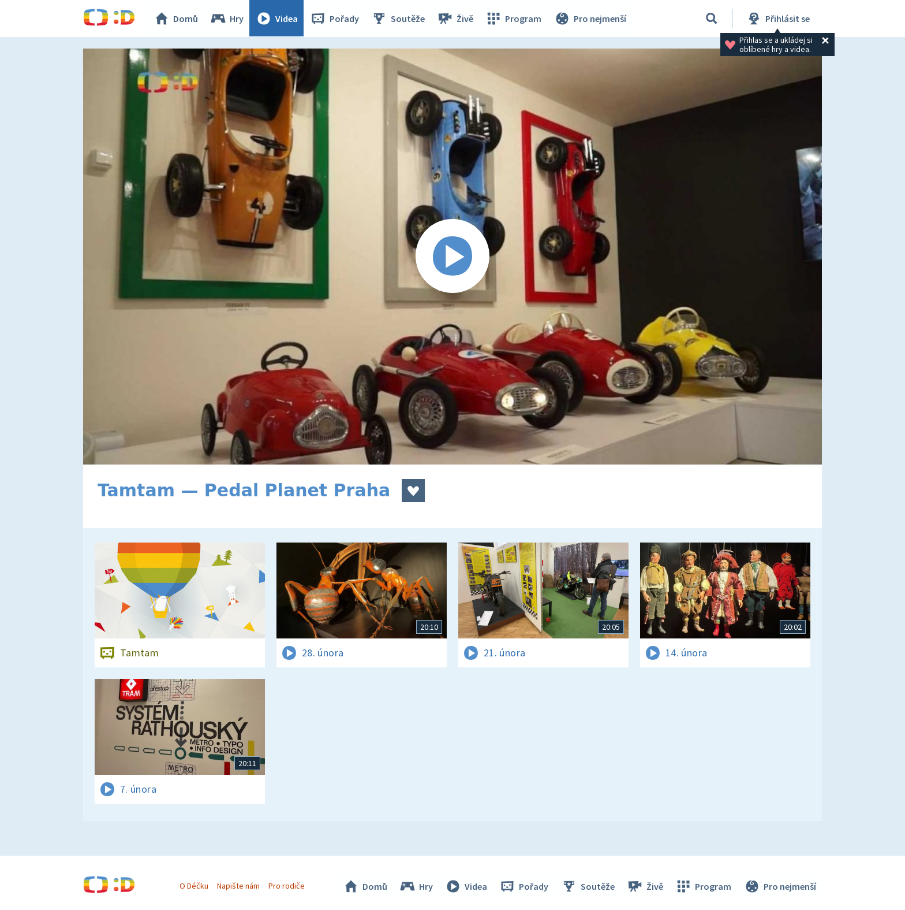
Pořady (335, 18)
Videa (277, 18)
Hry (227, 18)
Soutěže (398, 18)
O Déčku (193, 886)
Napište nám (238, 886)
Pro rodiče (287, 886)
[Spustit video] (452, 257)
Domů (176, 18)
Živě (455, 18)
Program (513, 18)
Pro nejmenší (590, 18)
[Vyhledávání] (711, 18)
